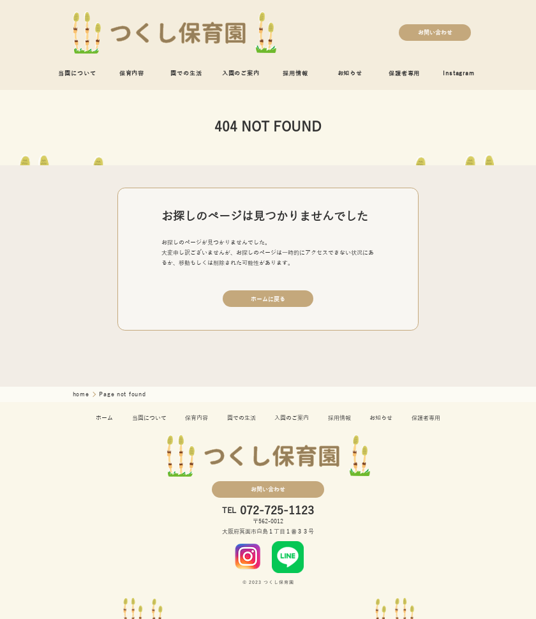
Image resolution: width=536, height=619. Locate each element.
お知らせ (350, 73)
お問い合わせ (435, 32)
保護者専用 (404, 73)
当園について (77, 73)
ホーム (104, 418)
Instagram (458, 73)
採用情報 (295, 73)
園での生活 (186, 73)
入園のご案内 (241, 73)
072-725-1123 (277, 511)
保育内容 (131, 73)
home (82, 394)
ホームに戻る (268, 299)
